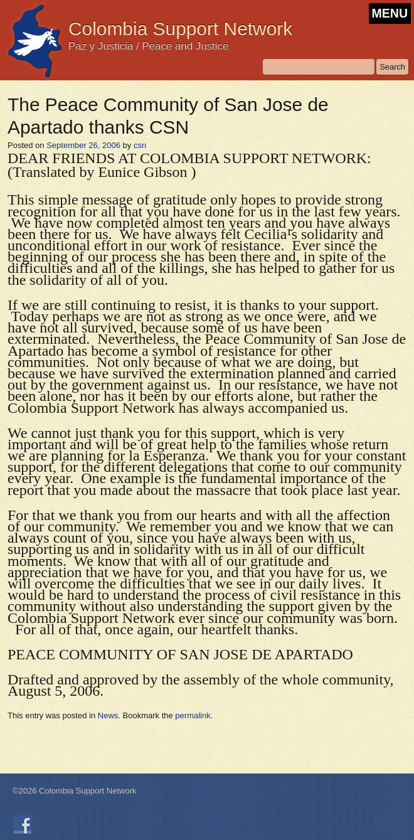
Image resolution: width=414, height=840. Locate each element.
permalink (192, 715)
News (108, 715)
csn (140, 145)
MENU (390, 13)
